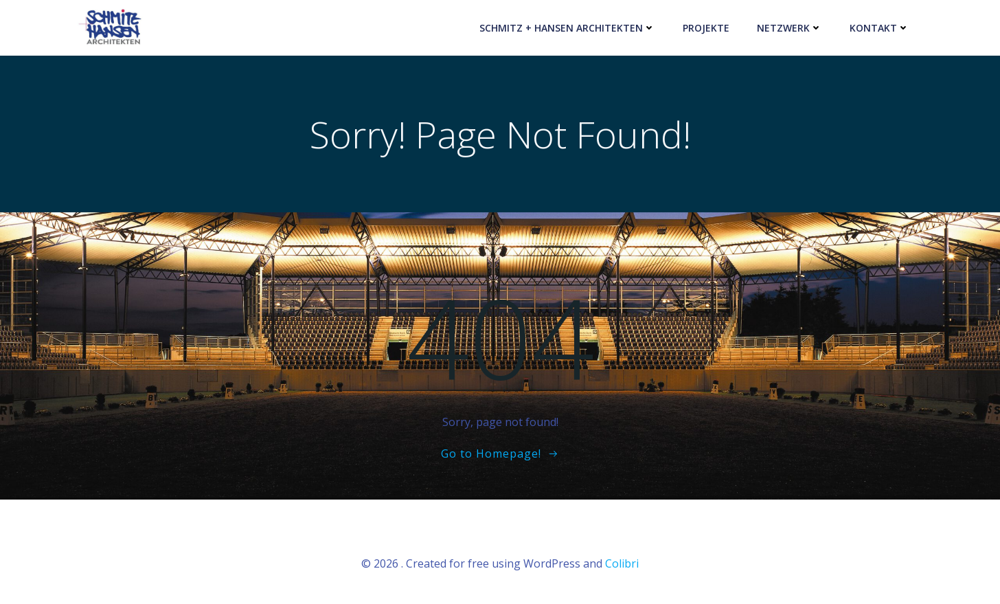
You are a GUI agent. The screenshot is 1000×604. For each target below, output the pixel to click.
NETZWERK (789, 27)
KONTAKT (879, 27)
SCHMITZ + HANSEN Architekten (567, 27)
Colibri (622, 563)
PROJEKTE (706, 27)
